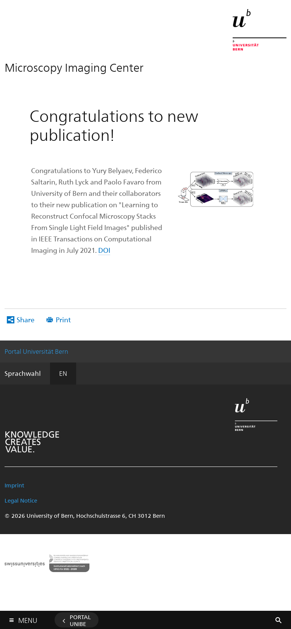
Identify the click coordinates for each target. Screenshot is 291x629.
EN (63, 373)
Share (25, 319)
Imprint (14, 485)
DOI (104, 250)
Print (63, 319)
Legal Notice (21, 500)
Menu (27, 618)
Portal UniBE (80, 620)
